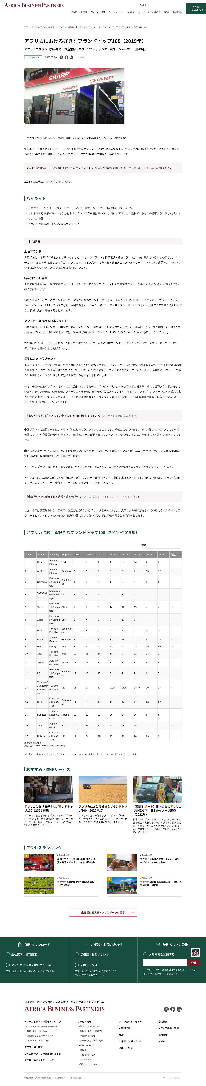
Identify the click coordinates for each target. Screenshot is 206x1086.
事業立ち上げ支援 (87, 1036)
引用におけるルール (103, 754)
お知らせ (163, 1041)
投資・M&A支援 (87, 1045)
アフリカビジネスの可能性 (38, 1041)
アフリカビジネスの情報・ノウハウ (98, 12)
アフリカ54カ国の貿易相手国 (119, 415)
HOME (73, 12)
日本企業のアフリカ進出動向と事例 (42, 1053)
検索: (143, 545)
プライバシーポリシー (172, 1078)
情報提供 (84, 1050)
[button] (35, 554)
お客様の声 (124, 1028)
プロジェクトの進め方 (149, 12)
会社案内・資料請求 (21, 954)
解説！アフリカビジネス (37, 1031)
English (141, 5)
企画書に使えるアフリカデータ (81, 27)
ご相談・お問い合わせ (92, 954)
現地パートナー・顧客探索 (91, 1031)
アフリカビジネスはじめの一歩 (28, 965)
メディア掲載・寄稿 (168, 1028)
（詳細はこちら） (174, 974)
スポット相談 (86, 965)
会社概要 (177, 12)
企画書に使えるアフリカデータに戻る (103, 912)
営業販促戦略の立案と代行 (91, 1041)
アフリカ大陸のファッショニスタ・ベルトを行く (109, 496)
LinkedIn (71, 57)
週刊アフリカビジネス (89, 1064)
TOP (26, 27)
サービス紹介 (127, 12)
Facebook (66, 57)
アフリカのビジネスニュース (39, 1060)
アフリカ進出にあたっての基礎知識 (42, 1026)
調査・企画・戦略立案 (89, 1026)
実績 (166, 12)
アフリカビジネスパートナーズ (34, 5)
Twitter (166, 1009)
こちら (148, 167)
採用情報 (163, 1034)
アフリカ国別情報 (33, 1047)
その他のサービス (87, 1055)
